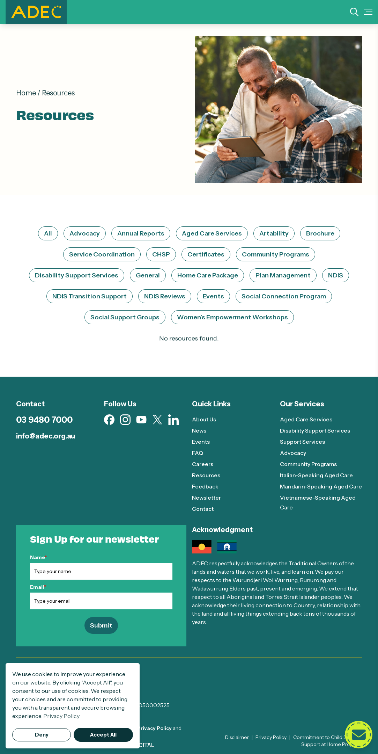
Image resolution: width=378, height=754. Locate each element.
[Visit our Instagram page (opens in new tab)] (125, 419)
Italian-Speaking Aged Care (316, 475)
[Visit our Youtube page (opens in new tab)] (141, 419)
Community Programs (275, 254)
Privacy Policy (154, 728)
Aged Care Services (212, 233)
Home (26, 93)
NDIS (335, 275)
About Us (204, 419)
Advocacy (84, 233)
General (148, 275)
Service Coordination (102, 254)
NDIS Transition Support (89, 296)
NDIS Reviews (164, 296)
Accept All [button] (103, 735)
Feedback (205, 486)
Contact (203, 508)
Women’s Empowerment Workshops (232, 317)
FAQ (197, 452)
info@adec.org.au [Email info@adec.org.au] (45, 436)
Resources (206, 475)
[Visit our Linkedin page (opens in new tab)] (173, 419)
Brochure (320, 233)
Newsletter (207, 497)
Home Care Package (207, 275)
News (199, 430)
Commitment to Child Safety (325, 737)
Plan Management (283, 275)
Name (38, 557)
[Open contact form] (358, 734)
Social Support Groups (125, 317)
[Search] (354, 12)
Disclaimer (237, 737)
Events (213, 296)
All (48, 233)
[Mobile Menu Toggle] (368, 12)
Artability (274, 233)
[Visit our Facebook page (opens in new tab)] (109, 419)
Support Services (302, 441)
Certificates (205, 254)
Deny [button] (42, 735)
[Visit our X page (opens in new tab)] (157, 419)
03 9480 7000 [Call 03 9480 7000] (44, 420)
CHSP (161, 254)
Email (38, 587)
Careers (202, 464)
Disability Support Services (76, 275)
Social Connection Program (284, 296)
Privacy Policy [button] (61, 715)
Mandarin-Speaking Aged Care (321, 486)
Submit (101, 625)
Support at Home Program (331, 744)
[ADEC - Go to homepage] (189, 678)
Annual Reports (140, 233)
